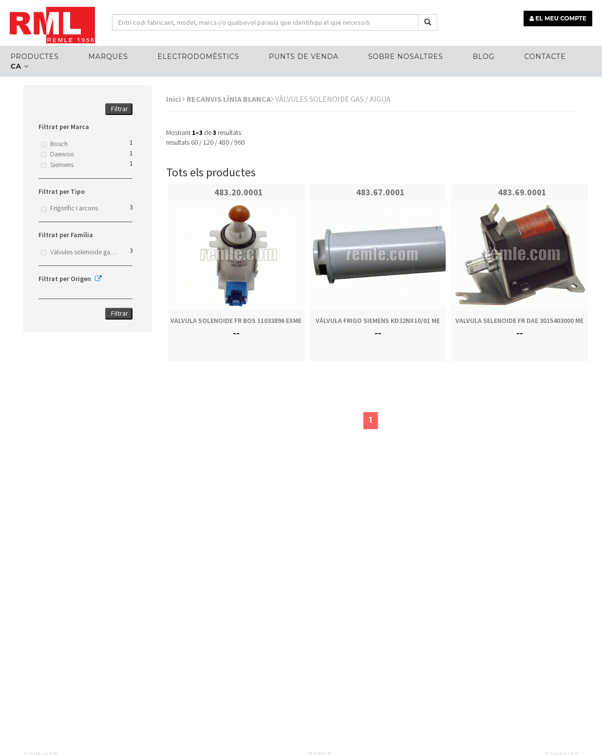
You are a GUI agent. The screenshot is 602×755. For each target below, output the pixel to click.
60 (194, 142)
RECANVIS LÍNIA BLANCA (230, 99)
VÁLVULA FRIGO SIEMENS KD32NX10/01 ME (378, 320)
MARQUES (108, 56)
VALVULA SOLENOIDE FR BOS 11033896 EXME (235, 320)
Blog (484, 56)
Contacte (544, 56)
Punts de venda (304, 56)
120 (208, 142)
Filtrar (119, 108)
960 (239, 142)
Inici (175, 99)
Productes (35, 56)
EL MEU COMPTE (557, 18)
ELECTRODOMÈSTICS (199, 56)
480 (224, 142)
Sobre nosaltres (405, 56)
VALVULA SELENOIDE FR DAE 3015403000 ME (519, 320)
